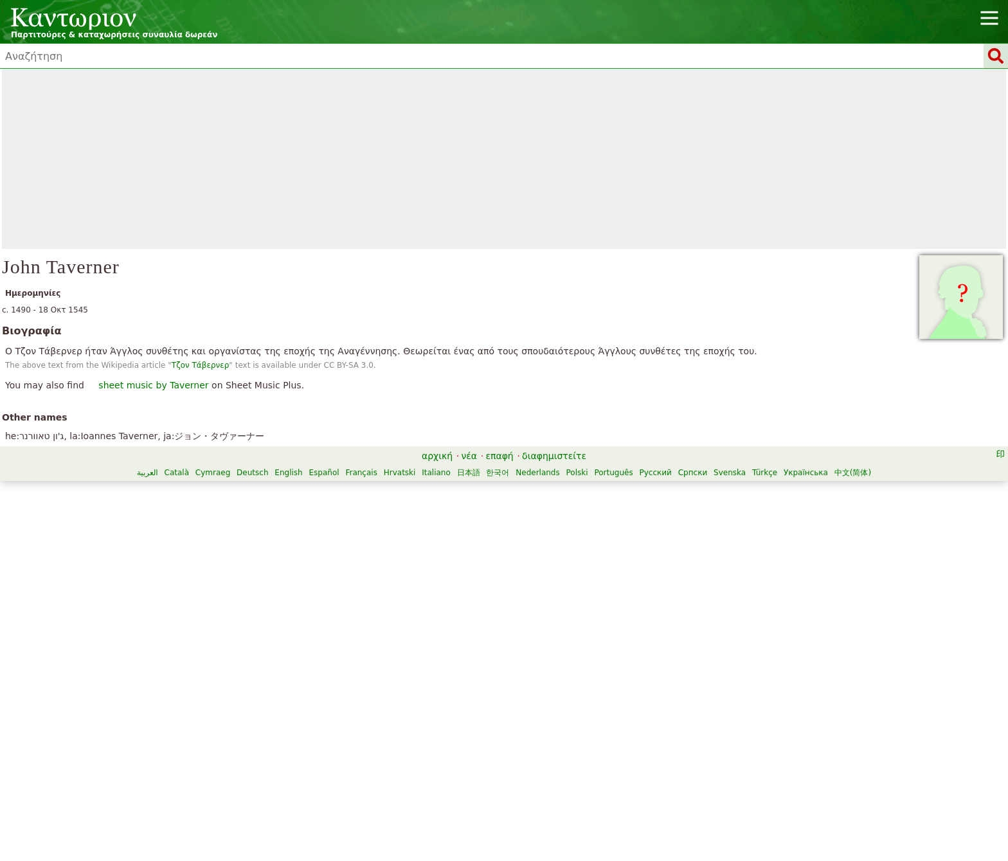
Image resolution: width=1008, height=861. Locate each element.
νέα (469, 456)
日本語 (468, 472)
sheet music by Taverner (153, 385)
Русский (656, 472)
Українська (806, 472)
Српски (693, 472)
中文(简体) (852, 472)
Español (324, 472)
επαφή (499, 456)
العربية (147, 472)
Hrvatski (400, 472)
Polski (577, 472)
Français (361, 472)
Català (177, 472)
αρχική (437, 456)
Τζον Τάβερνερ (201, 365)
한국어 (497, 472)
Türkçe (764, 472)
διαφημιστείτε (554, 456)
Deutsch (252, 472)
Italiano (436, 472)
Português (613, 472)
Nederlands (537, 472)
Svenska (730, 472)
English (288, 472)
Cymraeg (212, 472)
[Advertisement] (504, 159)
